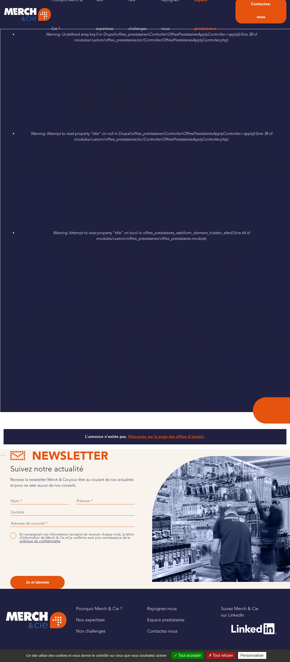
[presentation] (46, 559)
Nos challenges (91, 631)
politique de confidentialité (40, 541)
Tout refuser (221, 655)
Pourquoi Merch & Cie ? (99, 608)
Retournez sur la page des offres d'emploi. (166, 436)
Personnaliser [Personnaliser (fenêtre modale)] (252, 655)
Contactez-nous (162, 631)
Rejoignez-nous (162, 608)
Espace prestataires (165, 620)
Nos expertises (90, 620)
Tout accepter (187, 655)
